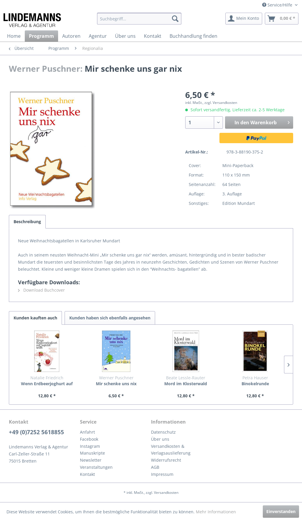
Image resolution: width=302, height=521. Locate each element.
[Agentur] (98, 36)
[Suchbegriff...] (139, 19)
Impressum (162, 474)
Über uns (160, 439)
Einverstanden (281, 511)
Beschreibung (27, 221)
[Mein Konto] (243, 19)
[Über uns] (125, 36)
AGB (155, 467)
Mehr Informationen (216, 512)
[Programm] (41, 36)
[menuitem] (139, 19)
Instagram (90, 446)
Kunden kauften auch (35, 318)
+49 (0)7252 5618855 (36, 432)
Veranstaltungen (96, 467)
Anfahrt (87, 432)
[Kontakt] (152, 36)
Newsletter (90, 460)
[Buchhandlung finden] (193, 36)
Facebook (89, 439)
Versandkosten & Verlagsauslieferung (171, 449)
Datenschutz (163, 432)
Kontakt (87, 474)
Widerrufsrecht (166, 460)
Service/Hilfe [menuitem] (277, 5)
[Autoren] (71, 36)
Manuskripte (92, 453)
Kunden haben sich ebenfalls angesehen (109, 318)
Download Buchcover (41, 290)
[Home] (14, 36)
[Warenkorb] (281, 19)
